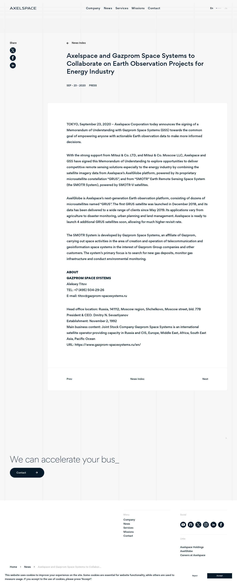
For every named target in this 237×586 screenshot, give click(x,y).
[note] (191, 525)
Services (122, 8)
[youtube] (183, 525)
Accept (220, 575)
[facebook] (13, 58)
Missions (138, 8)
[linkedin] (13, 65)
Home (13, 567)
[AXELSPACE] (23, 8)
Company (93, 8)
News (108, 8)
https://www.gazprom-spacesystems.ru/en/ (108, 345)
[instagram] (206, 525)
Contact (154, 8)
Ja (225, 8)
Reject (195, 575)
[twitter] (13, 50)
